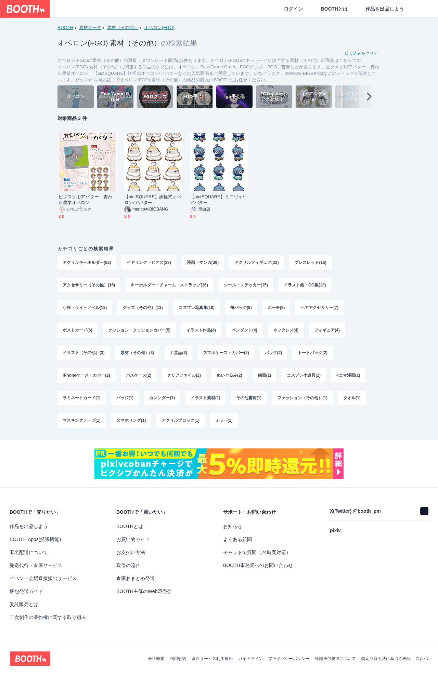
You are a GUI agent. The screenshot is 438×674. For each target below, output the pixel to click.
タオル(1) (352, 397)
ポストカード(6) (77, 330)
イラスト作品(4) (201, 330)
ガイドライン (250, 659)
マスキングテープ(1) (82, 420)
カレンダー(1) (162, 397)
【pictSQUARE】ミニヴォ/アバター (217, 199)
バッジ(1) (125, 397)
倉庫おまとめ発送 (135, 578)
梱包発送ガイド (26, 591)
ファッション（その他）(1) (302, 397)
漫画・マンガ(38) (203, 262)
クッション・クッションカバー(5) (139, 330)
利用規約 (178, 659)
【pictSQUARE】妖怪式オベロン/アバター (153, 199)
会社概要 (156, 659)
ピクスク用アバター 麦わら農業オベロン (85, 199)
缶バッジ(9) (241, 307)
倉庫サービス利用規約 (212, 659)
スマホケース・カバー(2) (226, 352)
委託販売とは (24, 604)
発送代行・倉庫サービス (36, 565)
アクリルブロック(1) (180, 420)
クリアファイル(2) (184, 375)
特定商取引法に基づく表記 (386, 659)
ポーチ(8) (276, 307)
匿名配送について (29, 552)
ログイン (293, 8)
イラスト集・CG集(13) (305, 285)
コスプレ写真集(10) (197, 307)
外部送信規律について (335, 659)
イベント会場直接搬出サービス (43, 578)
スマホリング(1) (131, 420)
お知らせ (232, 526)
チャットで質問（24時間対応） (257, 552)
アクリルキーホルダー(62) (87, 262)
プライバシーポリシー (288, 659)
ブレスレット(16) (310, 262)
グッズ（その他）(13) (143, 307)
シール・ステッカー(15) (246, 285)
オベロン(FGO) (159, 27)
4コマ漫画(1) (348, 375)
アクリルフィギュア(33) (256, 262)
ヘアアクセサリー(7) (319, 307)
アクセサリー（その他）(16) (89, 285)
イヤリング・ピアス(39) (149, 262)
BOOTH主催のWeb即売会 (144, 591)
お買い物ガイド (133, 539)
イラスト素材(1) (205, 397)
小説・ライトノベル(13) (85, 307)
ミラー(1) (224, 420)
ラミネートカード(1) (82, 397)
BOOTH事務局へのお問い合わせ (258, 565)
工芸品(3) (178, 352)
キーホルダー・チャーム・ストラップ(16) (169, 285)
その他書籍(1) (249, 397)
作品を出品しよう (384, 8)
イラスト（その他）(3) (84, 352)
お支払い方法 (130, 552)
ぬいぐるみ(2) (229, 375)
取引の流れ (128, 565)
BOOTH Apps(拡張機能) (35, 539)
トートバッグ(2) (312, 352)
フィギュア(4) (327, 330)
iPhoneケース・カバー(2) (86, 375)
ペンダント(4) (244, 330)
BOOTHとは (334, 8)
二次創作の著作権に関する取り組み (48, 617)
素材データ (90, 27)
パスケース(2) (139, 375)
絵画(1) (264, 375)
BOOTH (65, 27)
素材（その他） (122, 27)
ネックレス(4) (286, 330)
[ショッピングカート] (421, 9)
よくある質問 (237, 539)
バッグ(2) (273, 352)
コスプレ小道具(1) (304, 375)
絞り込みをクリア (361, 53)
